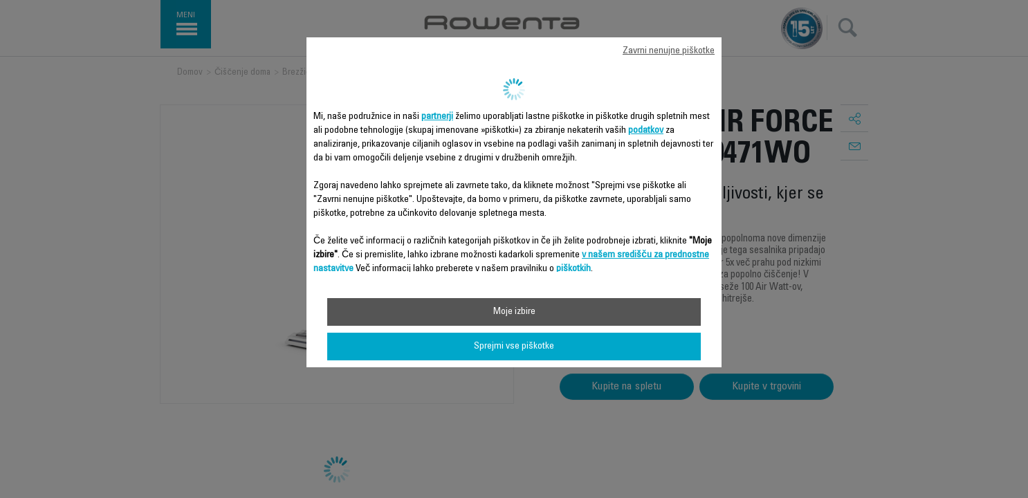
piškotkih (573, 269)
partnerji (437, 117)
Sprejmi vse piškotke (514, 346)
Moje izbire (514, 312)
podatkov (645, 131)
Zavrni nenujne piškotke (669, 51)
